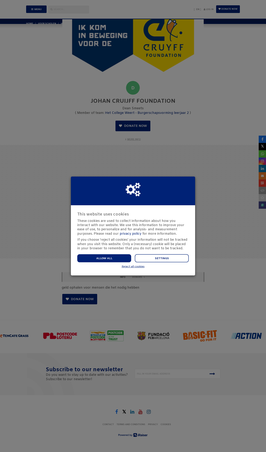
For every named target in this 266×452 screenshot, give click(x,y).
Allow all (104, 258)
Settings (162, 258)
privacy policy (130, 234)
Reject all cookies (133, 266)
